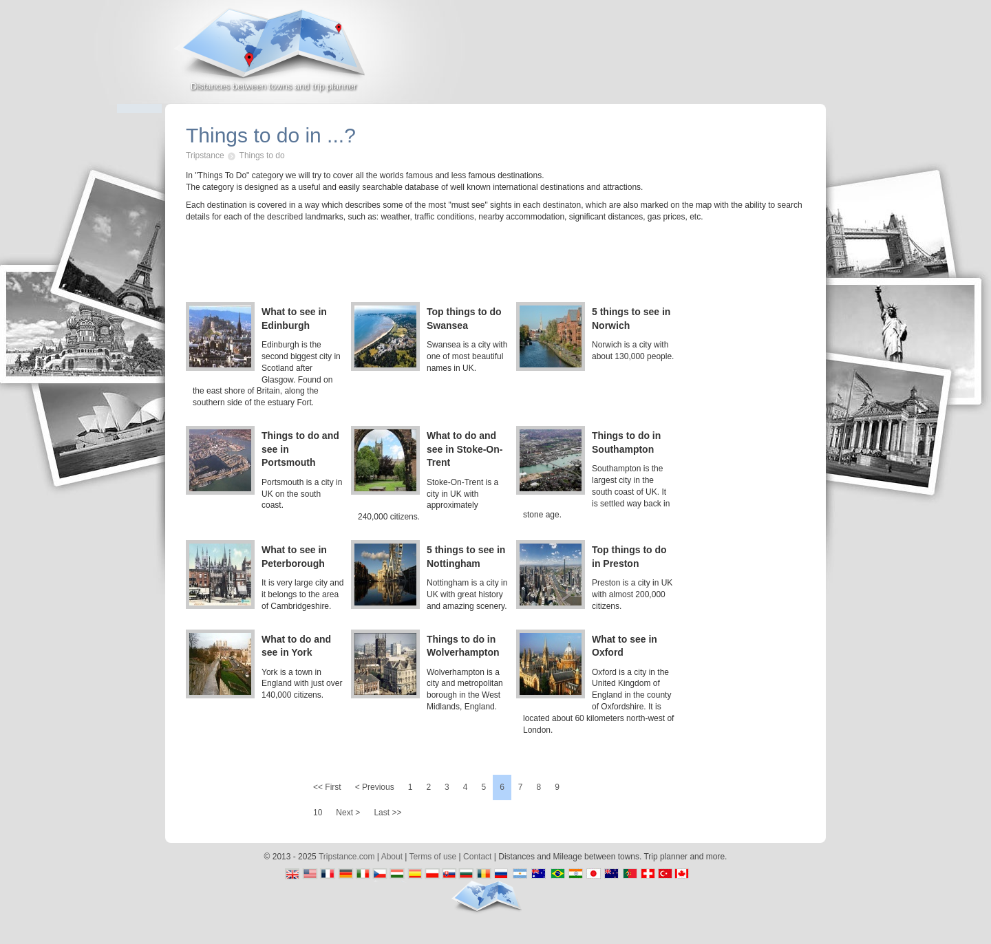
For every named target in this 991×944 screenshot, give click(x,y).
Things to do (262, 155)
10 (317, 812)
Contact (477, 856)
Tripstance (205, 155)
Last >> (387, 812)
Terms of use (433, 856)
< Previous (374, 787)
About (392, 856)
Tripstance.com (347, 856)
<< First (327, 787)
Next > (348, 812)
